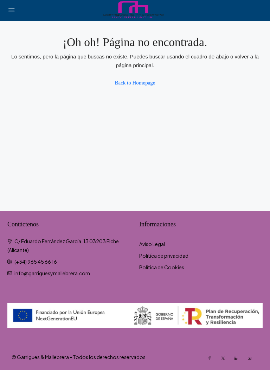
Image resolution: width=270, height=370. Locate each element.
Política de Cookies (161, 267)
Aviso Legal (152, 244)
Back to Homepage (135, 83)
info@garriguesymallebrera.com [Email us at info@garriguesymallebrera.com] (52, 273)
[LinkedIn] (238, 358)
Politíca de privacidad (163, 255)
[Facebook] (212, 358)
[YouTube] (252, 358)
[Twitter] (225, 358)
